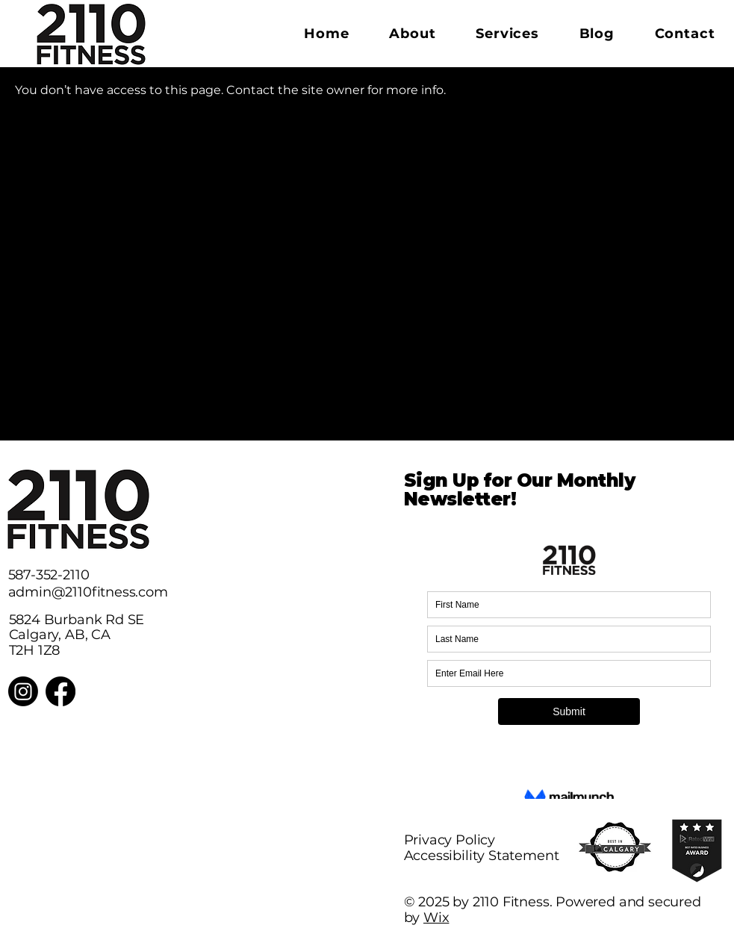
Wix (436, 917)
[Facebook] (60, 691)
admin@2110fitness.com (88, 592)
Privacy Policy (449, 840)
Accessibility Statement (481, 855)
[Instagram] (23, 691)
